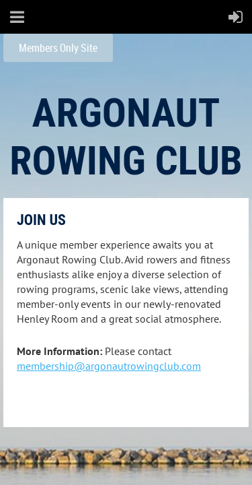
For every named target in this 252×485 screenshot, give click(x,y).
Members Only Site (58, 47)
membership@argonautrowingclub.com (109, 366)
